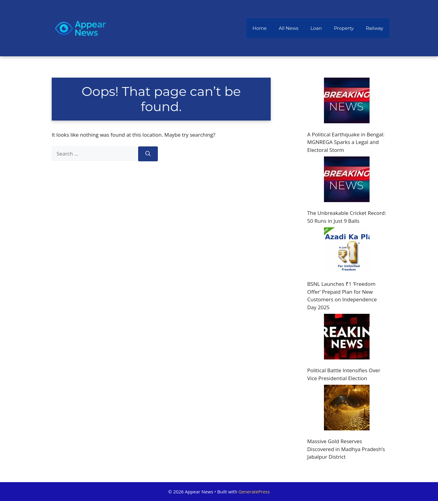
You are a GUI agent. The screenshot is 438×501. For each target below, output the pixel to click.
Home (259, 28)
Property (344, 28)
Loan (316, 28)
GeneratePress (254, 492)
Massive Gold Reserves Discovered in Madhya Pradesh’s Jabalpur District (346, 449)
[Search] (148, 154)
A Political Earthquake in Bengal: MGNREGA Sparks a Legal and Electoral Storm (345, 142)
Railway (374, 28)
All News (288, 28)
